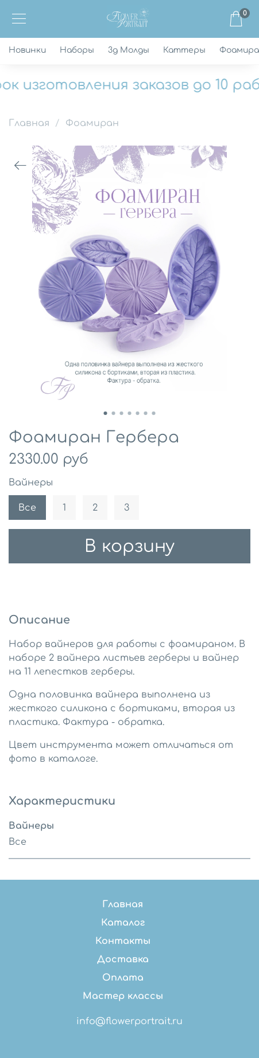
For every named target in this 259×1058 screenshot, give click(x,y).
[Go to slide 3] (121, 413)
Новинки (27, 50)
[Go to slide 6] (146, 413)
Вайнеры (31, 482)
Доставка (123, 959)
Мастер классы (123, 996)
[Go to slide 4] (130, 413)
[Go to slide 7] (154, 413)
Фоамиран (92, 123)
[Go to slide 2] (113, 413)
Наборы (77, 50)
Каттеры (184, 50)
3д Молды (128, 50)
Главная (29, 123)
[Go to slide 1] (105, 413)
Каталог (123, 923)
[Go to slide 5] (138, 413)
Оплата (123, 978)
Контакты (122, 941)
